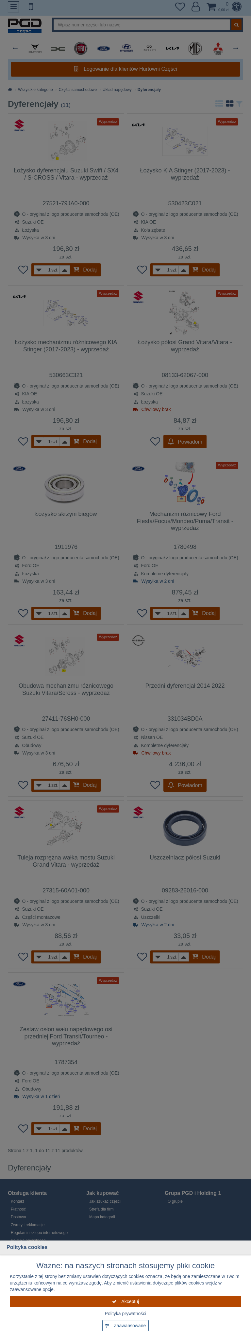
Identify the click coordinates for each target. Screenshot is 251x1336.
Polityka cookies (27, 1247)
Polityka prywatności (125, 1313)
